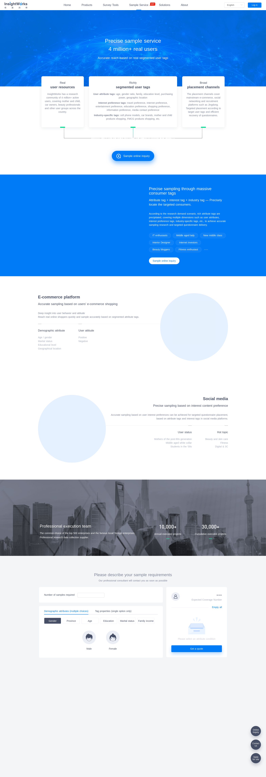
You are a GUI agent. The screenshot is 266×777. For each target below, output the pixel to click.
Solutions (164, 5)
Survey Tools (111, 5)
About (184, 5)
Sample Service (138, 4)
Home (67, 5)
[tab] (68, 611)
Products (87, 5)
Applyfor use (256, 758)
